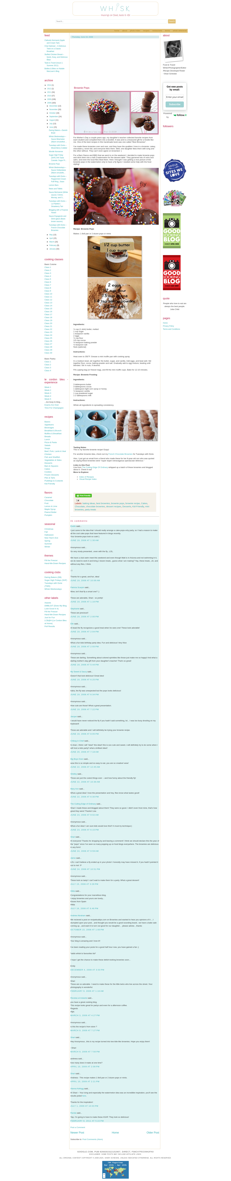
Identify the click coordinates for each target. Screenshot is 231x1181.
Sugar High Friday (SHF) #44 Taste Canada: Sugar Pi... (58, 157)
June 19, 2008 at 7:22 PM (84, 709)
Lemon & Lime (50, 506)
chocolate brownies (95, 506)
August (52, 120)
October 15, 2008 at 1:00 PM (87, 930)
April (51, 238)
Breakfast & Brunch (52, 430)
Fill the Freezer (51, 560)
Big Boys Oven (76, 759)
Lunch (47, 439)
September (53, 117)
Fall (46, 532)
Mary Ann (74, 789)
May (51, 235)
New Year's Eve (51, 538)
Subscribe (174, 104)
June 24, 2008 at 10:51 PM (85, 869)
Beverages (49, 428)
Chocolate (48, 500)
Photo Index (135, 31)
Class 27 (48, 344)
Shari (72, 837)
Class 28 (48, 347)
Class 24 (48, 335)
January (52, 249)
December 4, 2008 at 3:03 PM (87, 970)
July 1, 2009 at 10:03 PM (84, 1106)
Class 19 (48, 320)
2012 (49, 89)
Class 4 (47, 276)
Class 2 (47, 270)
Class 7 (47, 285)
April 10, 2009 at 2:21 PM (84, 1081)
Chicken (48, 454)
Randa (73, 1113)
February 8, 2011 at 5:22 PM (87, 1121)
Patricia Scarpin (77, 587)
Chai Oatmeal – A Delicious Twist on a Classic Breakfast (55, 48)
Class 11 (48, 297)
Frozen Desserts (51, 475)
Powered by (175, 115)
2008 (49, 103)
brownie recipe (133, 503)
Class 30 (48, 353)
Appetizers (49, 425)
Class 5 (47, 279)
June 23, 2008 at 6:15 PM (84, 830)
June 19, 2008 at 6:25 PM (84, 680)
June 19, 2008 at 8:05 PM (84, 734)
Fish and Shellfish (52, 457)
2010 (49, 96)
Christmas (48, 529)
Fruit (46, 503)
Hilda (72, 891)
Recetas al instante (78, 998)
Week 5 (47, 399)
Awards (47, 603)
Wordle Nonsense (56, 151)
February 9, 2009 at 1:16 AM (87, 991)
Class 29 (48, 350)
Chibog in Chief (77, 741)
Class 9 (47, 291)
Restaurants (157, 31)
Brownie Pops (54, 164)
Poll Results (49, 626)
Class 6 (47, 282)
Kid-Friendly (49, 484)
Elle (72, 624)
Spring (47, 541)
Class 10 (48, 294)
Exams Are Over (51, 405)
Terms (167, 31)
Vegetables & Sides (53, 460)
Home (116, 31)
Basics (47, 422)
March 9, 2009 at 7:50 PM (85, 1052)
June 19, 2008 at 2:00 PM (84, 617)
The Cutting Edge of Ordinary (83, 804)
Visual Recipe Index (88, 479)
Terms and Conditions (171, 329)
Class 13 (48, 303)
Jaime (73, 858)
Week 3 (47, 393)
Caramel (48, 497)
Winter (47, 547)
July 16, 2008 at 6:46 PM (84, 908)
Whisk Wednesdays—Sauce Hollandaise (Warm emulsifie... (57, 170)
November (53, 109)
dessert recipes (113, 506)
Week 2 (47, 390)
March (52, 242)
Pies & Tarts (49, 478)
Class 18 (48, 317)
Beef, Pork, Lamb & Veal (55, 451)
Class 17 (48, 314)
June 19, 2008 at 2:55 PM (84, 646)
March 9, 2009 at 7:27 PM (85, 1030)
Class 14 (48, 306)
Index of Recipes (86, 477)
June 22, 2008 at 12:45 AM (85, 767)
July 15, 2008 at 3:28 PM (84, 884)
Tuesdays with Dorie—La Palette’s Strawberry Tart (58, 203)
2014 (49, 85)
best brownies (103, 503)
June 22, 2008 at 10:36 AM (85, 782)
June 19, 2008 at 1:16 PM (84, 602)
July (51, 124)
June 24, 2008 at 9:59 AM (84, 851)
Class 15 (48, 308)
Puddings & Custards (53, 481)
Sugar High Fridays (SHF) (55, 580)
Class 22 (48, 329)
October (52, 113)
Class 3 (47, 273)
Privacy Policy (168, 326)
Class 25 (48, 338)
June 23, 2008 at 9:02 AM (84, 815)
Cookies (48, 472)
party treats (90, 509)
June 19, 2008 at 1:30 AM (84, 540)
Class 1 (47, 267)
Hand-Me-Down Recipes (55, 563)
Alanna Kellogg (77, 1088)
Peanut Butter (50, 512)
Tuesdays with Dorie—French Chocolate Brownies (58, 227)
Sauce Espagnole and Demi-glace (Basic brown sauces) (57, 218)
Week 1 (47, 387)
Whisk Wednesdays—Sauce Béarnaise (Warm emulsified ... (58, 139)
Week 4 (47, 396)
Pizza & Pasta (50, 442)
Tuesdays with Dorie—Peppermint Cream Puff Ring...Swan (58, 179)
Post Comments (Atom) (92, 1139)
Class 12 (48, 300)
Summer (48, 544)
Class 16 (48, 311)
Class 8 (47, 288)
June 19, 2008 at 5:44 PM (84, 665)
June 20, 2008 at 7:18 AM (84, 752)
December (53, 106)
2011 (49, 92)
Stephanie (74, 609)
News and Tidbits (55, 189)
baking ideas (89, 503)
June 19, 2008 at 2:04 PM (84, 632)
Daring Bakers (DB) (53, 577)
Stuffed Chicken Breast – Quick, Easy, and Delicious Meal (56, 57)
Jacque (73, 716)
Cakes (47, 469)
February (53, 245)
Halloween (49, 535)
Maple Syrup (50, 509)
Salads (47, 445)
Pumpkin (48, 515)
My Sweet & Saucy (78, 672)
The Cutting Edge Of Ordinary (95, 467)
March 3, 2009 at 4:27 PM (85, 1015)
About (124, 31)
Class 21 (48, 326)
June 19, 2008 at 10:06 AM (85, 580)
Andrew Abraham (77, 915)
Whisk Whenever (180, 31)
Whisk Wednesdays (53, 589)
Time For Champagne (53, 408)
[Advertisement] (114, 64)
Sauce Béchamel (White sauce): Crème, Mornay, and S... (58, 195)
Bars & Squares (51, 466)
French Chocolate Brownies (120, 454)
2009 (49, 99)
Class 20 (48, 323)
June (51, 127)
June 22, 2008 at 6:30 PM (84, 797)
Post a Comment (77, 1127)
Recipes (146, 31)
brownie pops (117, 503)
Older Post (153, 1132)
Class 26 (48, 341)
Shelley (73, 774)
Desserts (48, 463)
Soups (47, 448)
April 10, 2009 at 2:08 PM (84, 1066)
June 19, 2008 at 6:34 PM (84, 694)
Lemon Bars (53, 185)
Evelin (73, 526)
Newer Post (77, 1132)
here (84, 1096)
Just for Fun (49, 617)
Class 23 (48, 332)
